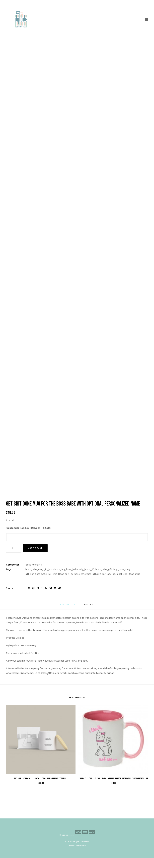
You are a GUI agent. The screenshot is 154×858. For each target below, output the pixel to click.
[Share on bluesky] (51, 588)
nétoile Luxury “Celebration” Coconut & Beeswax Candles (41, 778)
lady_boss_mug (121, 569)
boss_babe (72, 569)
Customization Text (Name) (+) (28, 528)
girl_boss (49, 569)
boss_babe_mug (34, 569)
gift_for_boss (72, 574)
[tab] (89, 606)
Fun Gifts (37, 565)
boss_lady (60, 569)
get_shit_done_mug (129, 574)
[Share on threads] (33, 588)
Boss (28, 565)
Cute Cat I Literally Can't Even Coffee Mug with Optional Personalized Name (113, 778)
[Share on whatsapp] (46, 588)
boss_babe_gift (103, 569)
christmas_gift (88, 574)
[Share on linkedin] (42, 588)
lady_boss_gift (87, 569)
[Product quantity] (13, 548)
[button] (146, 19)
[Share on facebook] (25, 588)
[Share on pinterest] (38, 588)
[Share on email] (59, 588)
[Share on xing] (55, 588)
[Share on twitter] (29, 588)
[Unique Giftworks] (77, 19)
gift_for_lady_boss (107, 574)
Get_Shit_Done (56, 574)
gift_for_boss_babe (36, 574)
